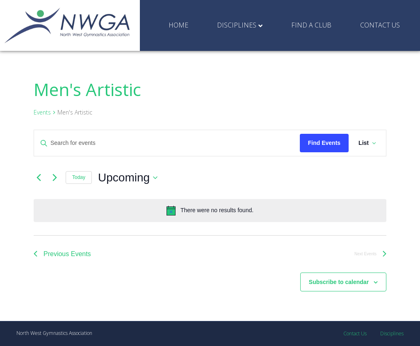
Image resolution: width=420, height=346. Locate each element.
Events (42, 112)
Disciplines (236, 25)
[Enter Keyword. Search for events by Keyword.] (167, 143)
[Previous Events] (38, 178)
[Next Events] (54, 178)
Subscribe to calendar (339, 282)
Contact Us (380, 25)
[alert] (210, 210)
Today (78, 177)
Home (178, 25)
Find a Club (311, 25)
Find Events (324, 143)
